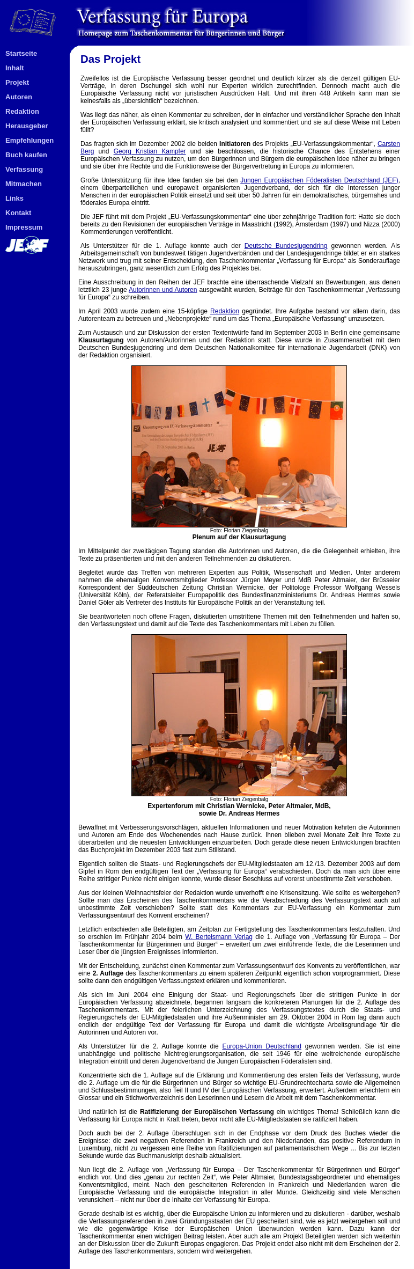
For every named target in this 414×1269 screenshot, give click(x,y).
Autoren (18, 97)
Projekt (17, 82)
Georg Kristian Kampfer (150, 151)
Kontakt (18, 213)
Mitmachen (23, 184)
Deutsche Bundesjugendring (286, 246)
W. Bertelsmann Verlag (219, 937)
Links (14, 198)
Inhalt (14, 68)
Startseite (21, 53)
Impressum (23, 227)
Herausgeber (26, 126)
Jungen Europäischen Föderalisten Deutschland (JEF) (319, 180)
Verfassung (24, 169)
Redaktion (22, 111)
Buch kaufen (26, 155)
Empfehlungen (29, 140)
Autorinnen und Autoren (163, 290)
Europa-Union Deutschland (261, 1046)
